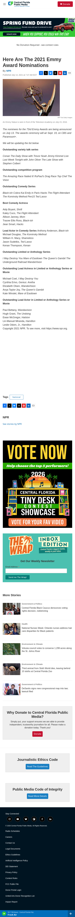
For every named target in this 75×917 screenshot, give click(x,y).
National (16, 397)
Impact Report (11, 902)
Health (25, 624)
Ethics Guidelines (12, 855)
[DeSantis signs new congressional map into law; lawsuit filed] (11, 689)
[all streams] (71, 913)
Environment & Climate (32, 644)
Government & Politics (32, 604)
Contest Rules (11, 878)
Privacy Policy (11, 872)
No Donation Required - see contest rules (37, 44)
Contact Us (10, 843)
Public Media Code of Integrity (37, 789)
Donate (66, 4)
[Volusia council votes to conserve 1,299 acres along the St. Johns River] (11, 649)
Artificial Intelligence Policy (16, 861)
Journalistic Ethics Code (37, 760)
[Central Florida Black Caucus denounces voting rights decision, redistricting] (11, 609)
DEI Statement (11, 866)
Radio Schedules (12, 831)
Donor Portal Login (13, 890)
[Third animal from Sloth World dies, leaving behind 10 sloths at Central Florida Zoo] (11, 669)
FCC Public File (12, 884)
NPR (8, 71)
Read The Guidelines (37, 766)
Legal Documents (12, 849)
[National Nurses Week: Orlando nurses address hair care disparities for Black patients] (11, 629)
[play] (4, 913)
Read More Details (37, 796)
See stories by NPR (12, 423)
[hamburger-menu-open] (4, 4)
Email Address (12, 566)
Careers (8, 837)
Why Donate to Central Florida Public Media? (37, 714)
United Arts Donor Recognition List (20, 896)
